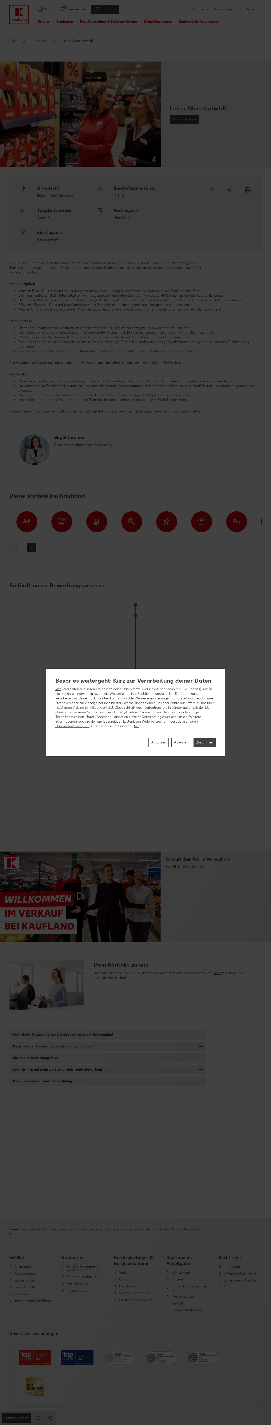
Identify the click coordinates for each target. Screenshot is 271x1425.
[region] (135, 712)
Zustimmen (204, 742)
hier (136, 726)
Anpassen (158, 742)
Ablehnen (181, 742)
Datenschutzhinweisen (72, 726)
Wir (58, 689)
